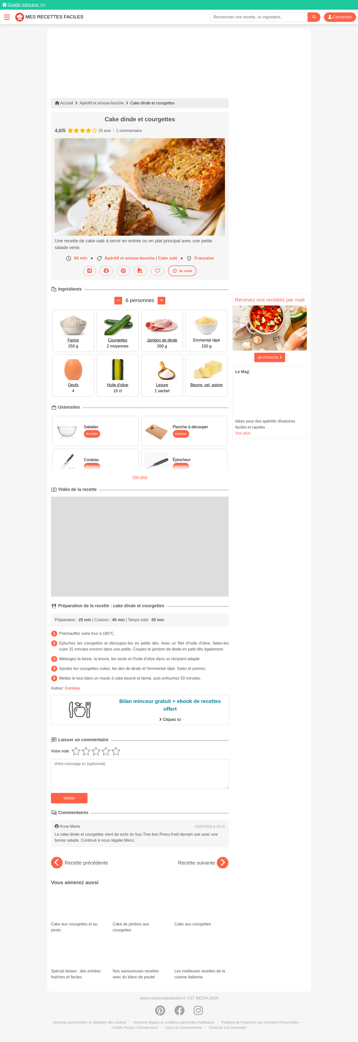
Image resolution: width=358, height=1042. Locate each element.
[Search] (314, 17)
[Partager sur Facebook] (106, 271)
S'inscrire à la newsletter (227, 1028)
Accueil (64, 103)
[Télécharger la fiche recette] (140, 271)
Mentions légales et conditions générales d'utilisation (174, 1022)
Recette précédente (79, 863)
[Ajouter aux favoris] (157, 271)
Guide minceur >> (26, 4)
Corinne (72, 688)
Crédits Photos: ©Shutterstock (134, 1028)
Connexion (340, 17)
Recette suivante (203, 863)
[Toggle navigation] (7, 17)
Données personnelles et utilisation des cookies (89, 1022)
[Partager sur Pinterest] (123, 271)
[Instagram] (198, 1013)
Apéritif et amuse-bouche (102, 103)
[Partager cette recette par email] (89, 271)
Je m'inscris (270, 357)
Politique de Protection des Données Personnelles (260, 1022)
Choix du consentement (183, 1028)
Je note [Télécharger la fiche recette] (182, 270)
